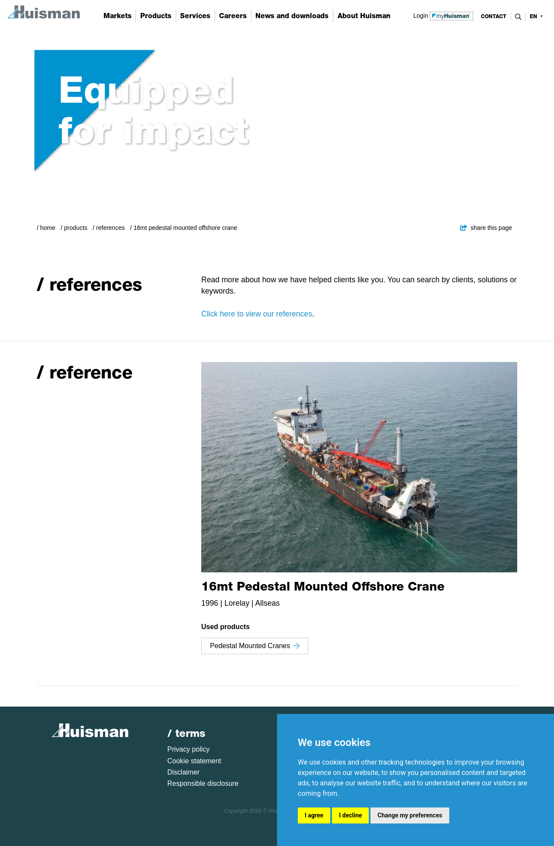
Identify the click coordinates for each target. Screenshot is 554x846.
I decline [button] (350, 815)
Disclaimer (183, 772)
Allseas (267, 603)
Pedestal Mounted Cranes (255, 645)
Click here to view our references (256, 314)
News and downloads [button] (292, 16)
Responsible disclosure (203, 783)
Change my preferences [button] (409, 815)
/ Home (46, 227)
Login (443, 15)
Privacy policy (188, 749)
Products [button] (155, 16)
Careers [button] (233, 16)
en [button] (534, 16)
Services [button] (195, 16)
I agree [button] (314, 815)
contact (493, 16)
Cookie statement (194, 761)
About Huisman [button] (364, 16)
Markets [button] (117, 16)
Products (75, 227)
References (110, 227)
